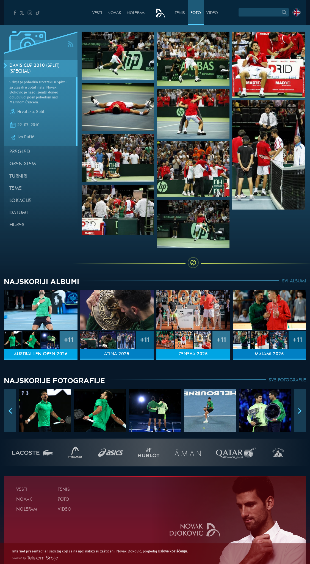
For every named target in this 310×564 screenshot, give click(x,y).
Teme (15, 188)
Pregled (19, 152)
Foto (195, 13)
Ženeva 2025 (193, 354)
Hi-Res (16, 225)
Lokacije (20, 200)
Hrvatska (25, 112)
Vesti (97, 13)
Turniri (18, 176)
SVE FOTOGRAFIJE (287, 380)
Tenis (180, 13)
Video (212, 13)
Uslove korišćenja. (173, 551)
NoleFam (136, 13)
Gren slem (22, 164)
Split (40, 112)
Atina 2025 (116, 354)
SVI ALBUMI (294, 281)
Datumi (18, 213)
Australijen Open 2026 (41, 354)
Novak (114, 13)
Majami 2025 (269, 354)
